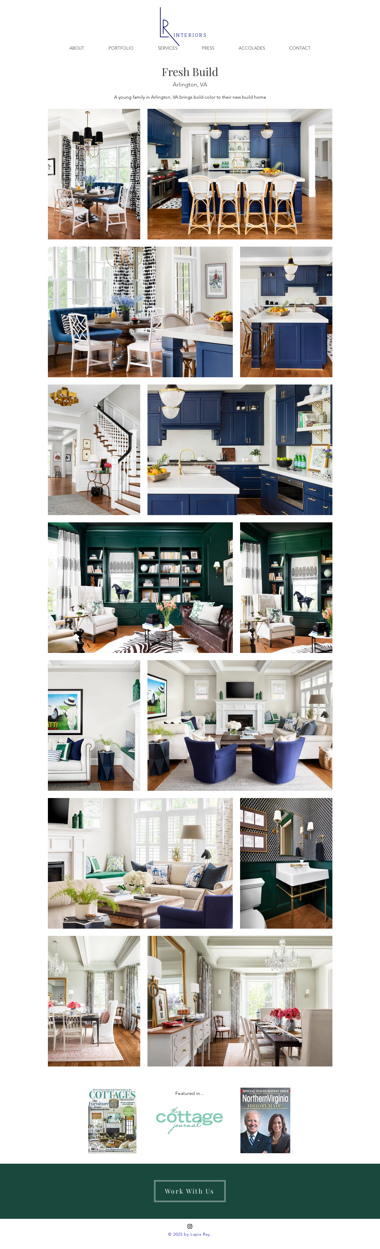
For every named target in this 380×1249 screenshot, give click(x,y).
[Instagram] (190, 1226)
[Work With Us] (190, 1191)
